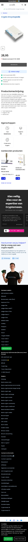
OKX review (4, 421)
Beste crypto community (8, 403)
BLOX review (4, 424)
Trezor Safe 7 (5, 345)
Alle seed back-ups (6, 357)
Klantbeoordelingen (6, 498)
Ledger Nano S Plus (6, 311)
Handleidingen (5, 483)
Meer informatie (20, 539)
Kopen (3, 446)
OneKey (3, 323)
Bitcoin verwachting (6, 434)
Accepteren (8, 539)
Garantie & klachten (6, 480)
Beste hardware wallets (7, 409)
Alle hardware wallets (7, 293)
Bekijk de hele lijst (6, 183)
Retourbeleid (4, 495)
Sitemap (3, 379)
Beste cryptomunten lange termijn (10, 388)
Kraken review (5, 427)
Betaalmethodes (6, 474)
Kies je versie (5, 171)
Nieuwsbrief (4, 462)
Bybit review (4, 418)
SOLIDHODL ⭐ (5, 360)
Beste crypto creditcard (8, 406)
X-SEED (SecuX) (5, 372)
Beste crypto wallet (6, 412)
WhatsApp (6, 258)
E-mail (15, 258)
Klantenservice (6, 348)
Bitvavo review (5, 430)
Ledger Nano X (5, 314)
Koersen (3, 436)
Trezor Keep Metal (6, 369)
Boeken (5, 13)
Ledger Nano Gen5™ (6, 308)
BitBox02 (3, 296)
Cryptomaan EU (5, 510)
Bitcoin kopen (5, 415)
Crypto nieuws (5, 477)
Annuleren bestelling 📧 (7, 456)
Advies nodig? (14, 71)
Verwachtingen (5, 440)
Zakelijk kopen (5, 501)
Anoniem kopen (5, 504)
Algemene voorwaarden (7, 468)
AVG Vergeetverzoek (7, 471)
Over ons (3, 492)
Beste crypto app (6, 391)
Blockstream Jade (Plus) (8, 299)
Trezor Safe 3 (5, 338)
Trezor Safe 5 (5, 341)
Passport (3, 326)
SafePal (3, 329)
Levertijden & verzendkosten (9, 486)
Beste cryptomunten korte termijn (10, 385)
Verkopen (3, 449)
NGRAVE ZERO (5, 320)
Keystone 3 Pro (5, 302)
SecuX (3, 332)
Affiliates (3, 465)
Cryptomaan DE (5, 507)
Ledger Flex (4, 305)
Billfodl (3, 363)
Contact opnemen (6, 459)
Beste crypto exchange (7, 394)
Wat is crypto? (5, 443)
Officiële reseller (5, 489)
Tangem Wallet (5, 335)
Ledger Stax (4, 317)
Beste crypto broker (6, 397)
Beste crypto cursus (6, 400)
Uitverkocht (14, 65)
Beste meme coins (6, 382)
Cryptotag (4, 366)
